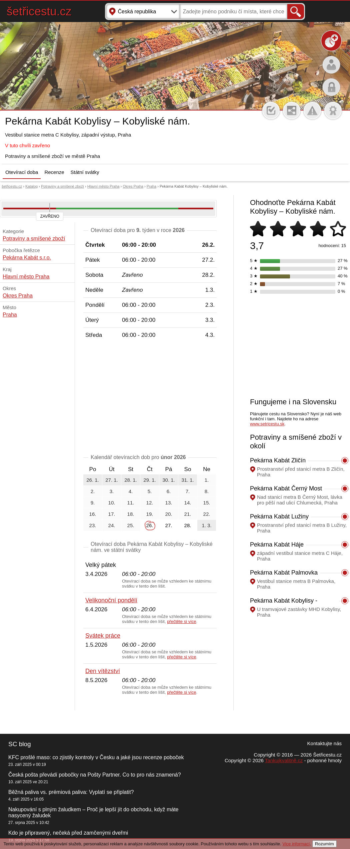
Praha (151, 186)
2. (93, 491)
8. (207, 491)
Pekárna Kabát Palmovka (284, 572)
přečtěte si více (181, 621)
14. (187, 502)
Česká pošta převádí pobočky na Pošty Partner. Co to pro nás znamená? (94, 775)
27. (168, 525)
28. (187, 525)
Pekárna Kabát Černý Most (286, 488)
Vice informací (296, 843)
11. (130, 502)
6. (169, 491)
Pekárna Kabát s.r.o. (27, 257)
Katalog (31, 186)
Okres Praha (133, 186)
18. (130, 514)
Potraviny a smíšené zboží (62, 186)
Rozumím (324, 843)
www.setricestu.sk (267, 423)
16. (92, 514)
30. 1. (168, 480)
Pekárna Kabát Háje (277, 544)
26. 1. (92, 480)
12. (149, 502)
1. (207, 480)
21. (187, 514)
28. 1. (130, 480)
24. (111, 525)
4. (131, 491)
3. (112, 491)
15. (206, 502)
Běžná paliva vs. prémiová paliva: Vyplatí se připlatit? (71, 792)
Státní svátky (85, 172)
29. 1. (149, 480)
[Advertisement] (150, 397)
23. (92, 525)
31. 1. (187, 480)
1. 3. (206, 525)
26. (149, 525)
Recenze (54, 172)
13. (168, 502)
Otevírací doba (21, 172)
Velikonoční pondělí (111, 600)
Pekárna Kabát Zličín (278, 460)
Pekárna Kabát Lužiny (279, 516)
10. (111, 502)
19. (149, 514)
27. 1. (111, 480)
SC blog (19, 744)
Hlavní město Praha (103, 186)
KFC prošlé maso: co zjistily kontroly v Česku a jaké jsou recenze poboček (96, 757)
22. (206, 514)
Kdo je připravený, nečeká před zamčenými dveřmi (68, 833)
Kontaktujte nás (324, 743)
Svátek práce (102, 635)
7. (188, 491)
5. (150, 491)
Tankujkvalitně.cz (284, 760)
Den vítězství (102, 671)
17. (111, 514)
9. (93, 502)
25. (130, 525)
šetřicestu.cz (39, 11)
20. (168, 514)
